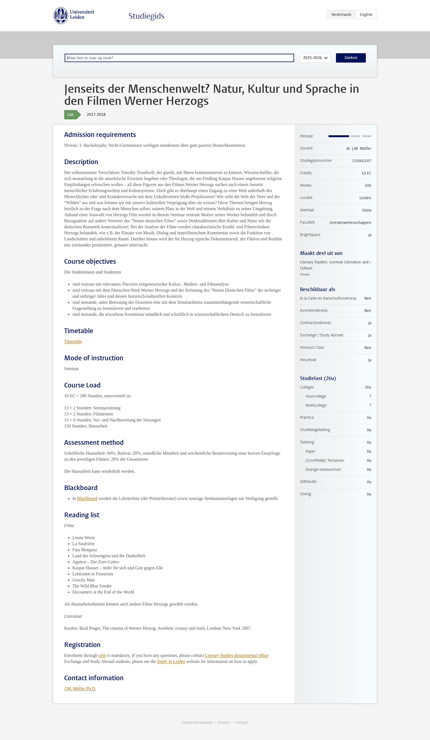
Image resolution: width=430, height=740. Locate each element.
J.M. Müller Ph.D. (80, 688)
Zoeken (350, 57)
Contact (241, 722)
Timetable (73, 341)
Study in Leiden (171, 661)
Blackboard (87, 498)
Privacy (224, 722)
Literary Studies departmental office (236, 655)
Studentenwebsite (197, 722)
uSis (102, 655)
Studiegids (147, 16)
